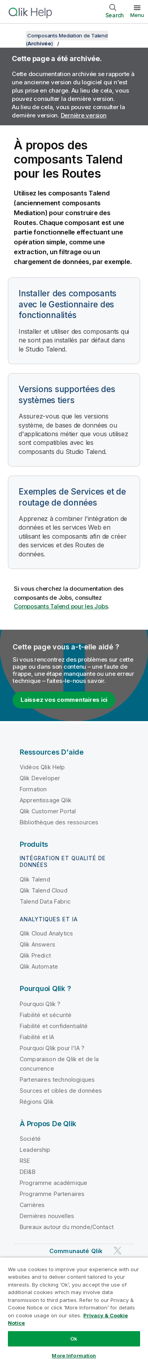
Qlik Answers (37, 944)
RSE (25, 1160)
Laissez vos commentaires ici (64, 699)
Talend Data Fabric (45, 901)
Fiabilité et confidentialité (54, 1026)
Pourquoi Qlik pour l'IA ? (52, 1048)
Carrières (32, 1204)
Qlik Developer (40, 778)
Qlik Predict (35, 955)
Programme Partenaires (52, 1193)
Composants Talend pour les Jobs (61, 606)
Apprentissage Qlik (45, 800)
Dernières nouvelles (47, 1216)
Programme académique (53, 1182)
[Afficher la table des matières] (16, 35)
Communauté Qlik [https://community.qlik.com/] (76, 1251)
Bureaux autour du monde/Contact (67, 1227)
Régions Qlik (37, 1101)
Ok (73, 1338)
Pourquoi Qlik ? (40, 1004)
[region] (74, 1311)
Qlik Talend (35, 879)
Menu (137, 15)
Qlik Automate (39, 966)
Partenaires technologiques (57, 1079)
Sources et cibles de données (61, 1090)
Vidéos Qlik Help (42, 767)
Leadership (35, 1149)
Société (30, 1138)
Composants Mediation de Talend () (67, 39)
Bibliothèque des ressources (59, 822)
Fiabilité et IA (37, 1037)
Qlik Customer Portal (48, 811)
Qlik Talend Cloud (43, 890)
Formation (33, 789)
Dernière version (84, 115)
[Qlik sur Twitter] (118, 1251)
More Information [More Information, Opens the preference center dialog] (74, 1355)
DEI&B (28, 1171)
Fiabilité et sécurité (45, 1015)
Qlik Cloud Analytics (46, 933)
